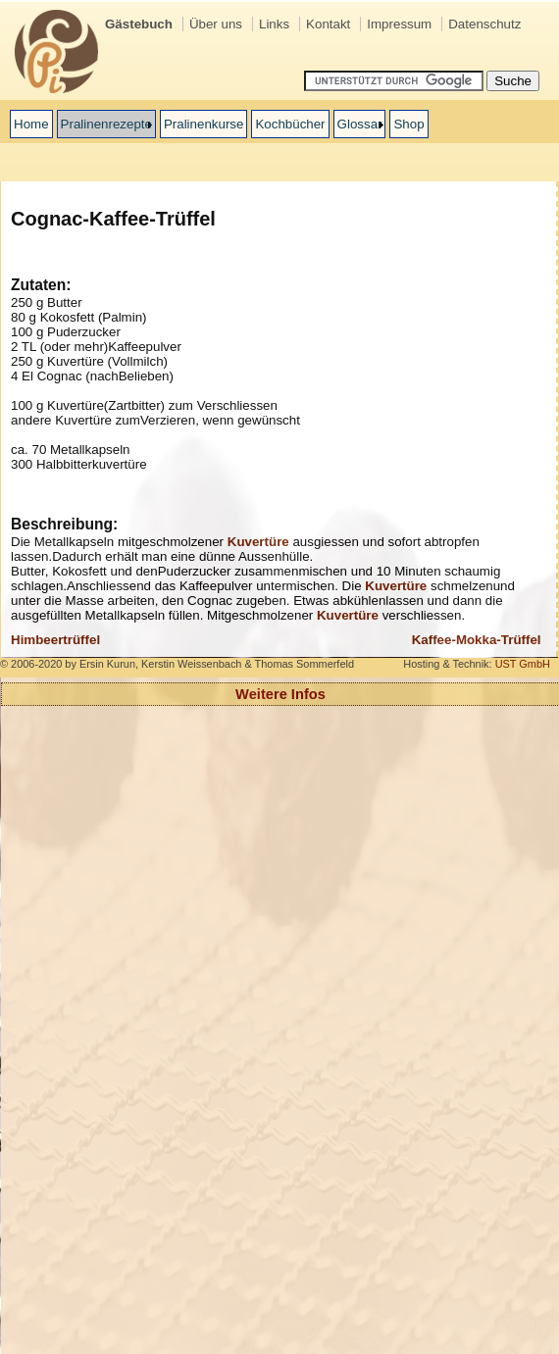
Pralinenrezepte (106, 124)
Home (31, 124)
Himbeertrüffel (55, 639)
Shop (408, 124)
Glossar (359, 124)
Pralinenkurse (204, 124)
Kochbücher (290, 124)
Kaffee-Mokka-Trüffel (476, 639)
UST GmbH (522, 664)
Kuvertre (258, 541)
